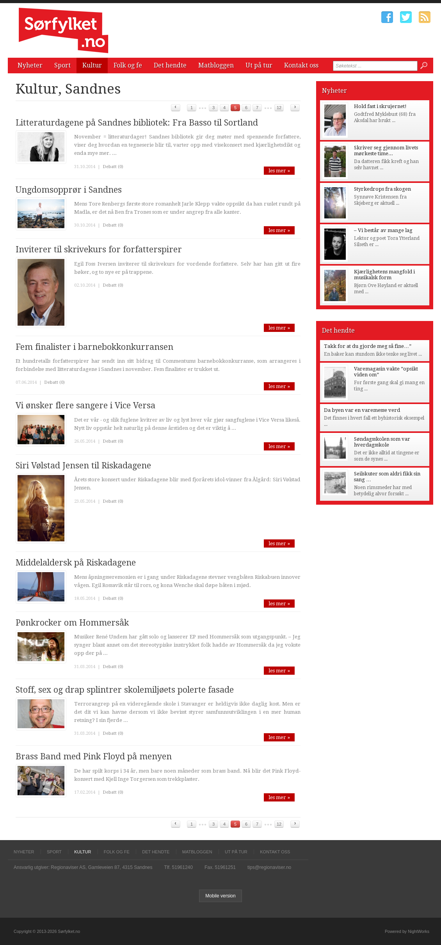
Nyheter (30, 65)
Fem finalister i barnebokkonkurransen (94, 347)
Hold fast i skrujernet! (380, 106)
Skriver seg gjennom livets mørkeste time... (386, 150)
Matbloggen (216, 65)
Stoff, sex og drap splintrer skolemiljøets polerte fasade (125, 690)
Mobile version (220, 896)
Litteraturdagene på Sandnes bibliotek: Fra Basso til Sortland (137, 123)
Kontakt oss (301, 65)
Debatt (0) (113, 166)
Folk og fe (128, 65)
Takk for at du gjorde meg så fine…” (367, 346)
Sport (62, 65)
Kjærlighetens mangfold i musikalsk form (384, 274)
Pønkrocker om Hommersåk (72, 623)
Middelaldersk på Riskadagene (76, 562)
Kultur (92, 65)
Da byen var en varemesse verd (362, 410)
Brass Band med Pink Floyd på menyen (94, 756)
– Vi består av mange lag (383, 230)
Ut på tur (258, 65)
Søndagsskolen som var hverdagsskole (382, 442)
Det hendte (170, 65)
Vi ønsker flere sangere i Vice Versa (85, 405)
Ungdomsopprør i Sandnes (69, 190)
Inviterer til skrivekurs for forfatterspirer (99, 249)
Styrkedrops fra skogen (382, 189)
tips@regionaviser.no (269, 867)
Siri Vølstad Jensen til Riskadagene (83, 465)
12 (279, 107)
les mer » (279, 171)
